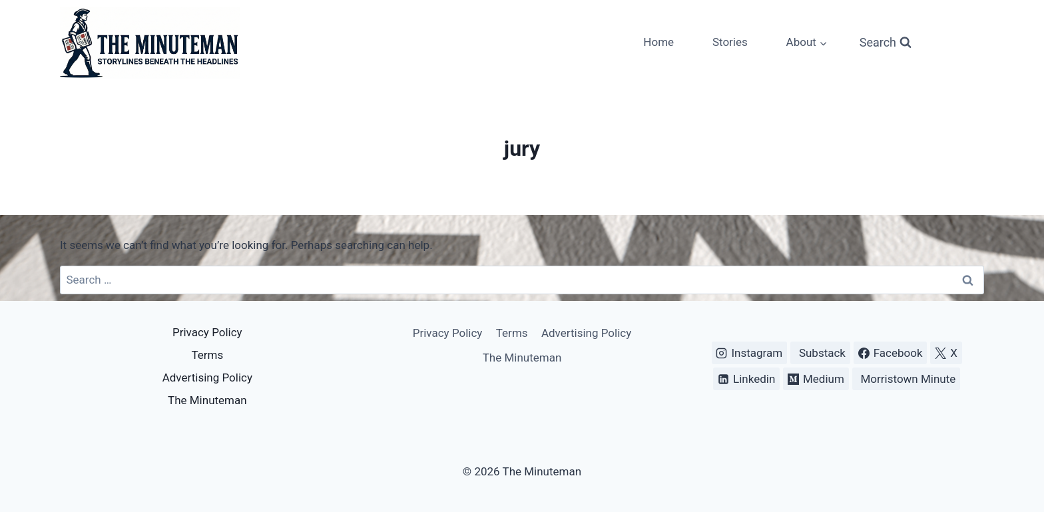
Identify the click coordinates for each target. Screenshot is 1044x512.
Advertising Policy (207, 377)
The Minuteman (207, 400)
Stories (730, 42)
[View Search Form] (885, 43)
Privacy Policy (207, 332)
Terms (207, 355)
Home (658, 42)
